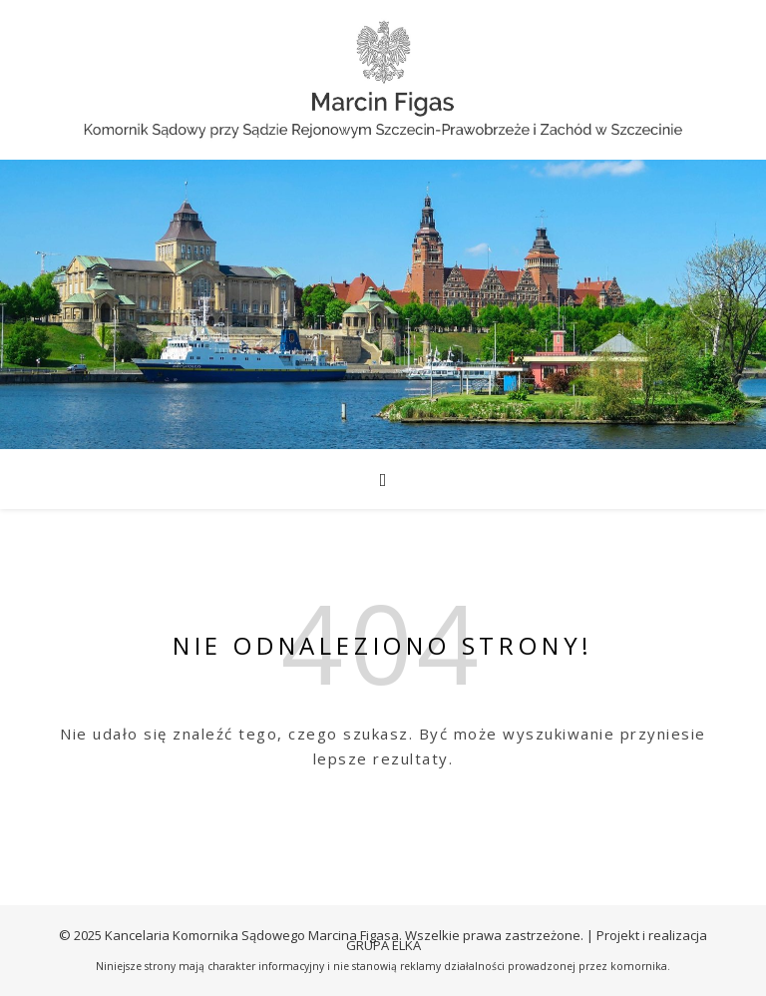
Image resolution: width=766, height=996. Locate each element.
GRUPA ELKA (383, 945)
